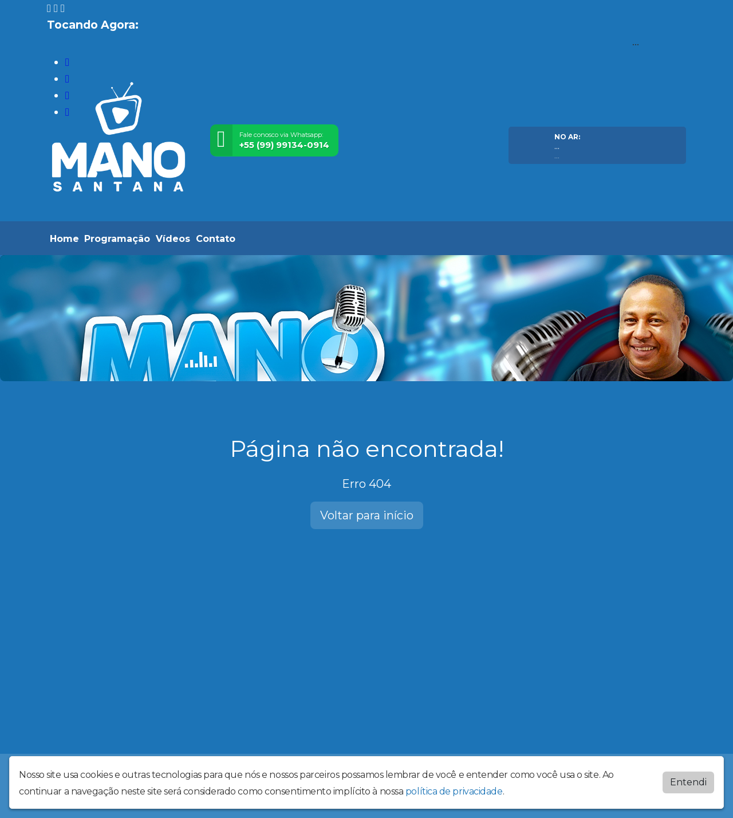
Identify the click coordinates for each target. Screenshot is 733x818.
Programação (117, 238)
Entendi (688, 782)
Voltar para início (366, 515)
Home (64, 238)
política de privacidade (454, 791)
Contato (215, 238)
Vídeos (173, 238)
